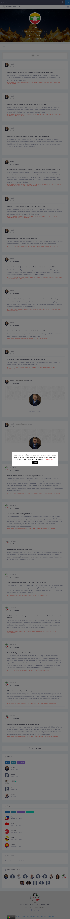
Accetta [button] (35, 462)
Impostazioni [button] (49, 459)
